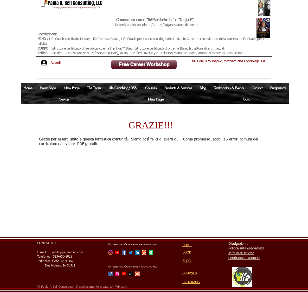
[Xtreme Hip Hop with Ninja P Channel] (124, 274)
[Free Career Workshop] (144, 64)
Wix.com (121, 286)
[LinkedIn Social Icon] (137, 252)
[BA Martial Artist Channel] (117, 252)
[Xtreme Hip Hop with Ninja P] (117, 274)
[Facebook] (124, 252)
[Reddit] (144, 252)
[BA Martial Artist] (110, 252)
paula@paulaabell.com (67, 252)
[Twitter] (130, 252)
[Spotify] (151, 252)
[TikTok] (130, 274)
